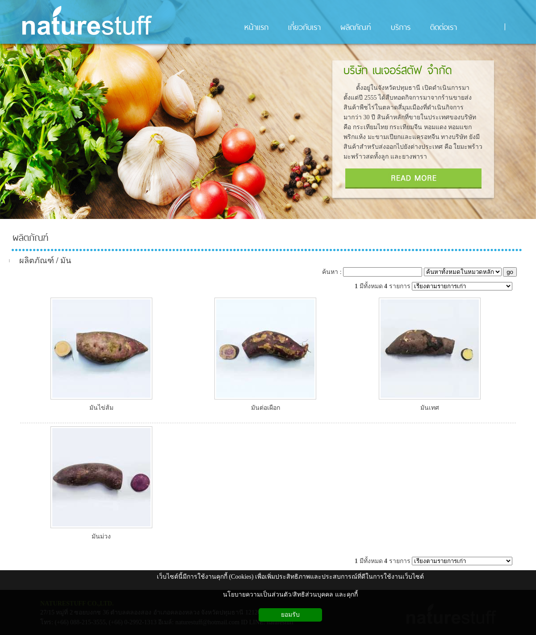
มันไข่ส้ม (101, 407)
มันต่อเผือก (265, 407)
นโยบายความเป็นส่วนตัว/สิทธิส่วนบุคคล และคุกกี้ (290, 594)
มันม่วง (101, 536)
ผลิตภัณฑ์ (30, 238)
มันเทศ (429, 407)
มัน (65, 260)
